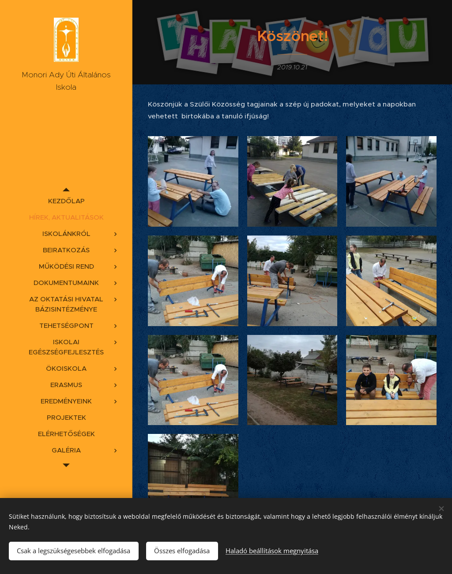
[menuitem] (66, 201)
